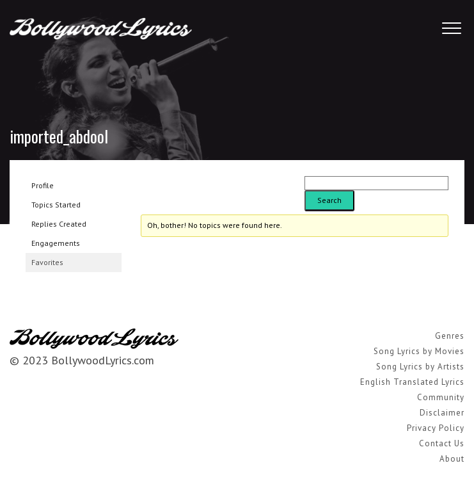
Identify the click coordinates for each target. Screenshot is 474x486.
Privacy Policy (435, 428)
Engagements (55, 243)
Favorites (47, 262)
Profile (42, 185)
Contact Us (441, 443)
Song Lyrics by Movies (419, 351)
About (451, 458)
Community (440, 397)
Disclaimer (442, 412)
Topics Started (56, 204)
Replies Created (58, 224)
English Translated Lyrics (412, 382)
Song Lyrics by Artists (420, 366)
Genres (449, 335)
